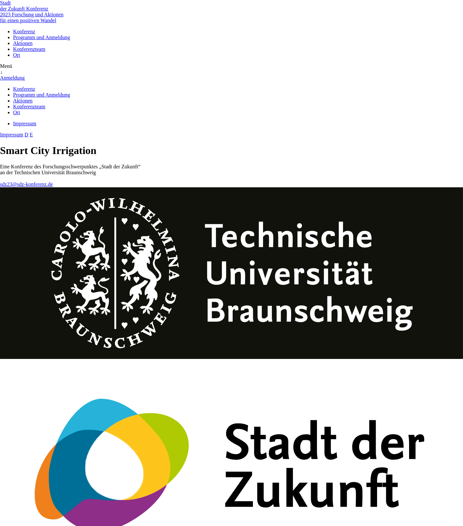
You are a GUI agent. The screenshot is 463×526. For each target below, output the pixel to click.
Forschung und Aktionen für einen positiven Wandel (31, 17)
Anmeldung (12, 78)
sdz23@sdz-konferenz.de (26, 184)
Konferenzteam (29, 49)
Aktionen (23, 43)
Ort (16, 55)
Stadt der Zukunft (13, 5)
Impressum (24, 123)
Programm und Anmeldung (41, 37)
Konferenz (24, 31)
